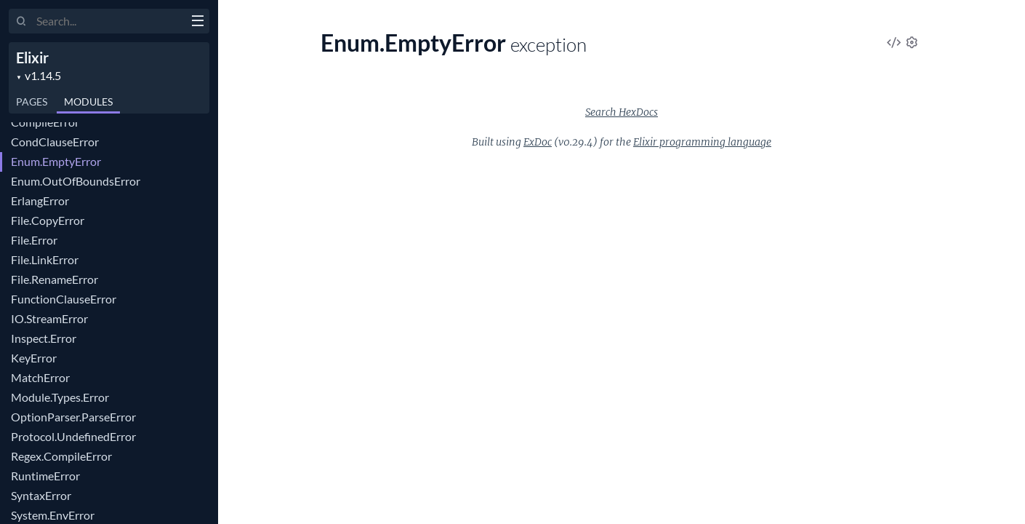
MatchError (40, 377)
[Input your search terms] (109, 21)
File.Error (34, 240)
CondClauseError (55, 141)
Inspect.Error (43, 338)
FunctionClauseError (63, 299)
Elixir (32, 57)
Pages (31, 101)
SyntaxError (41, 495)
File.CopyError (47, 220)
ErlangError (40, 200)
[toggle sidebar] (197, 22)
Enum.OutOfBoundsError (75, 181)
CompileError (45, 122)
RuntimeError (45, 476)
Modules (88, 101)
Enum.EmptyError (56, 161)
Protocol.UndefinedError (73, 436)
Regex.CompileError (61, 456)
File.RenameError (54, 279)
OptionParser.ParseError (73, 417)
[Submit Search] (21, 22)
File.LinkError (45, 259)
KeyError (34, 358)
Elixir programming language (702, 141)
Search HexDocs (621, 112)
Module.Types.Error (60, 397)
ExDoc (537, 141)
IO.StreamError (49, 318)
